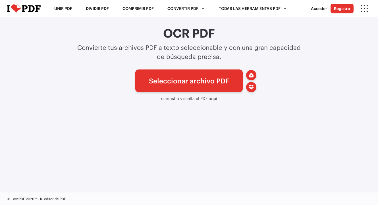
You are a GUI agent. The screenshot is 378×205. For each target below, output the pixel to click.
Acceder (319, 8)
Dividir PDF (97, 8)
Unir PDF (63, 8)
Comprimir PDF (138, 8)
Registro (342, 8)
